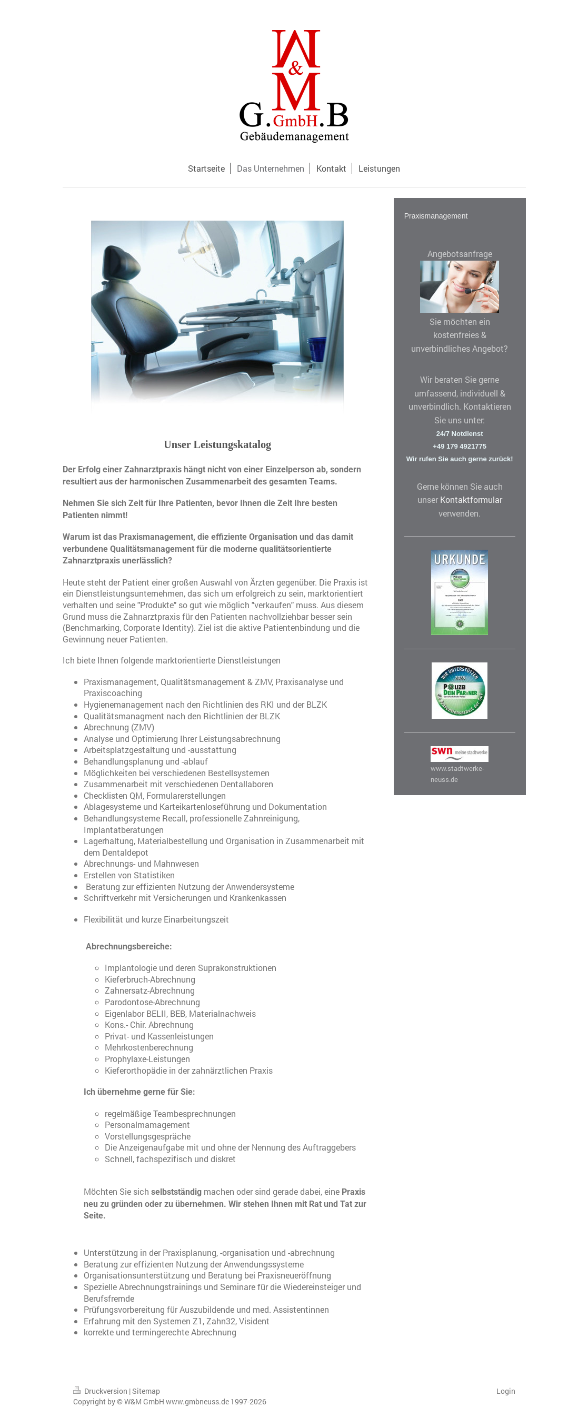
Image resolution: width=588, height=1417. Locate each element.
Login (505, 1391)
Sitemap (146, 1391)
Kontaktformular (471, 499)
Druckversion (101, 1391)
